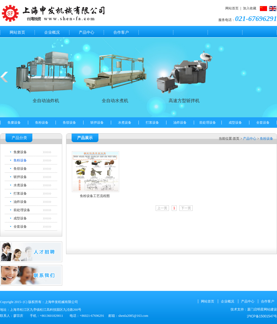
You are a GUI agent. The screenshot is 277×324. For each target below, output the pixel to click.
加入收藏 (249, 8)
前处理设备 (207, 122)
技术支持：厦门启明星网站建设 (254, 309)
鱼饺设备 (69, 122)
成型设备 (235, 122)
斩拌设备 (97, 122)
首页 (236, 138)
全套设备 (263, 122)
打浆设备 (152, 122)
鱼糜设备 (14, 122)
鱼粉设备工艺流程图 (95, 196)
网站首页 (232, 8)
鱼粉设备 (41, 122)
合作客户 (121, 32)
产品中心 (86, 32)
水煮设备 (124, 122)
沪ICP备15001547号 (262, 316)
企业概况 (52, 32)
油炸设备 (180, 122)
